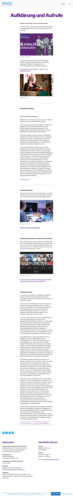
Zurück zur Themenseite (42, 423)
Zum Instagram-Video (25, 179)
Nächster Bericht (26, 423)
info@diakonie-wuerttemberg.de (50, 459)
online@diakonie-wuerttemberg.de (15, 469)
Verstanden (55, 493)
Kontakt (63, 4)
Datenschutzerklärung (67, 493)
